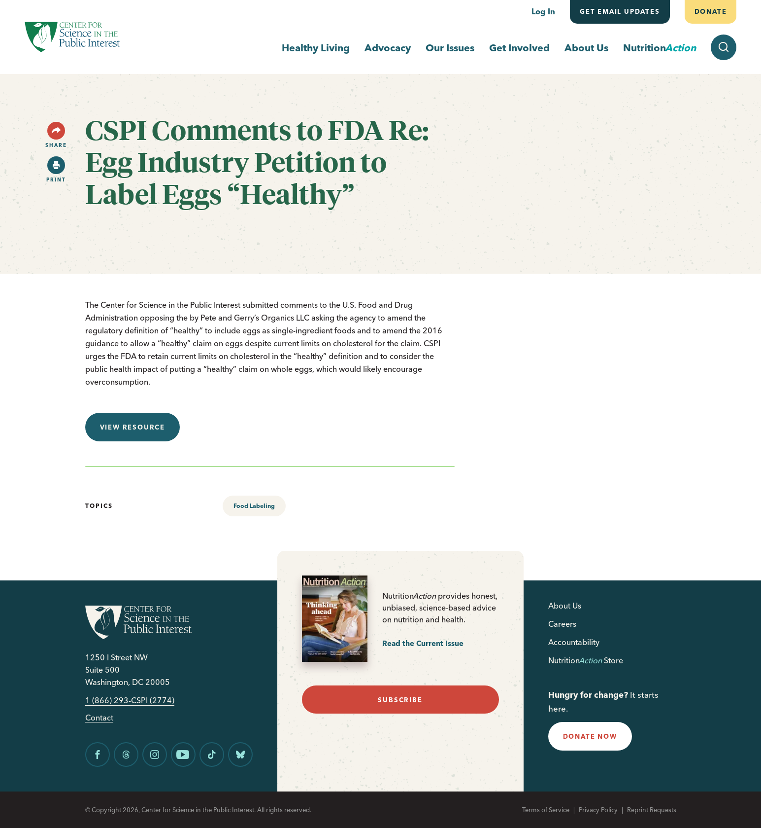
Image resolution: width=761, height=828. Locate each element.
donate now (590, 736)
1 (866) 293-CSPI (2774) (129, 700)
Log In (543, 11)
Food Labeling (254, 505)
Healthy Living (316, 47)
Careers (562, 624)
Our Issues (450, 47)
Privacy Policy (598, 810)
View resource (132, 427)
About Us (586, 47)
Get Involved (519, 47)
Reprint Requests (651, 810)
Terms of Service (545, 810)
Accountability (573, 642)
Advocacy (387, 47)
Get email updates (620, 11)
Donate (710, 11)
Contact (99, 717)
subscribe (400, 700)
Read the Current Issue (422, 643)
